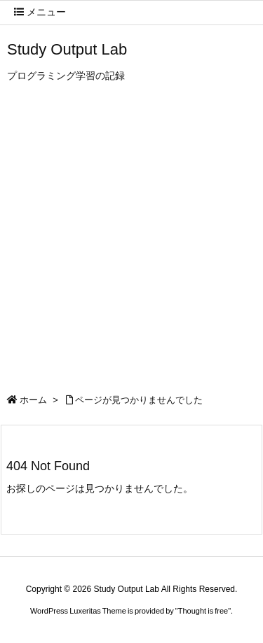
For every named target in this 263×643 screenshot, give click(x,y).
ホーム (33, 400)
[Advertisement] (131, 242)
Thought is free (203, 611)
